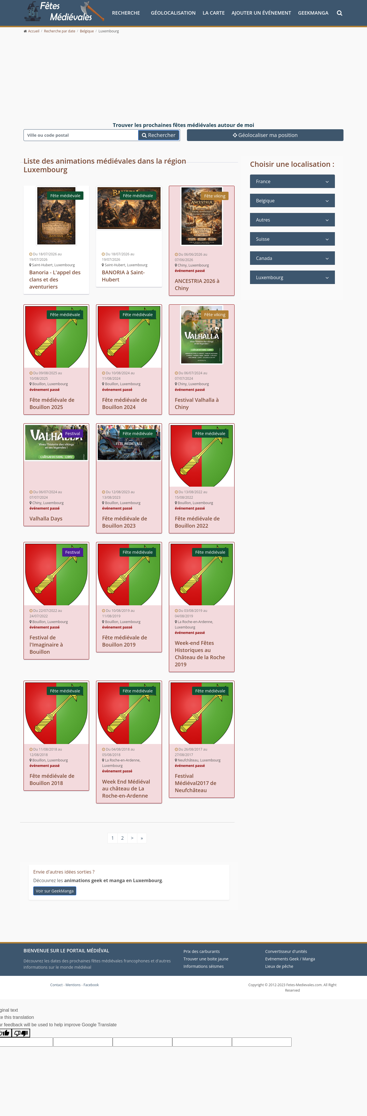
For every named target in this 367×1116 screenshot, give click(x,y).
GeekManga (313, 12)
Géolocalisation (173, 12)
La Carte (214, 12)
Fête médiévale (65, 195)
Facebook (91, 981)
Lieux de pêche (279, 963)
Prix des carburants (202, 948)
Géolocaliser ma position (265, 134)
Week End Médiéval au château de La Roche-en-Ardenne (126, 786)
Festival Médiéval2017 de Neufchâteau (196, 780)
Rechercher (158, 134)
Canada (264, 258)
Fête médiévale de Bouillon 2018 (52, 777)
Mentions (73, 981)
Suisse (263, 239)
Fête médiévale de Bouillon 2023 (124, 521)
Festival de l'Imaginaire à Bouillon (46, 642)
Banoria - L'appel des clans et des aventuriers (55, 279)
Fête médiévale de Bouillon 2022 (197, 521)
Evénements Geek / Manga (290, 955)
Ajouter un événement (261, 12)
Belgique (265, 200)
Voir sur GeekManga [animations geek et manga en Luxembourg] (55, 887)
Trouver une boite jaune (206, 955)
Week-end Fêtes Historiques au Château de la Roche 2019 (200, 651)
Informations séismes (204, 963)
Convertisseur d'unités (286, 948)
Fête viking (214, 196)
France (263, 181)
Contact (56, 981)
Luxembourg (269, 277)
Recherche (126, 12)
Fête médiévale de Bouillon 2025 (52, 403)
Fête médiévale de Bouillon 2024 (124, 403)
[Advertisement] (183, 78)
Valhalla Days (46, 517)
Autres (263, 220)
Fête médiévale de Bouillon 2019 (124, 639)
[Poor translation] (21, 1029)
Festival (72, 432)
